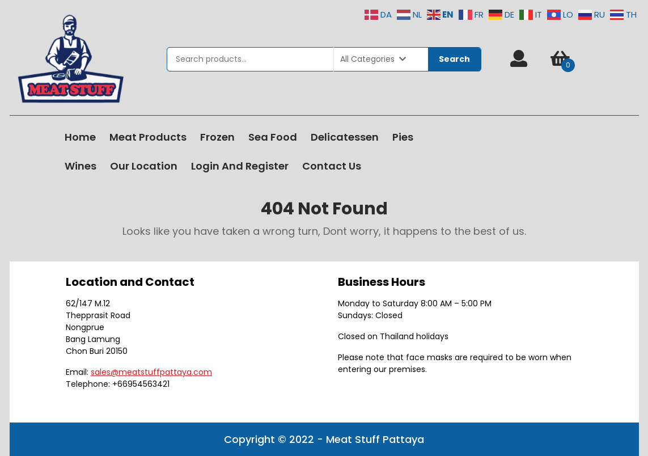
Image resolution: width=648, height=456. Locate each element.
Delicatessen (345, 137)
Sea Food (272, 137)
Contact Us (331, 166)
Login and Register (240, 166)
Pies (402, 137)
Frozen (217, 137)
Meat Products (148, 137)
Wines (80, 166)
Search (454, 59)
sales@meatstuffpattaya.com (151, 372)
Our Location (143, 166)
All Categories (373, 59)
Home (80, 137)
